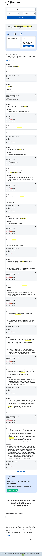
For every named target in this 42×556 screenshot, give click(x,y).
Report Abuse (12, 543)
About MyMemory (13, 539)
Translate (11, 541)
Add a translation (10, 60)
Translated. (8, 535)
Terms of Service (12, 549)
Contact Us (11, 545)
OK (23, 554)
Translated (12, 547)
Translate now (28, 46)
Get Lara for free (12, 490)
